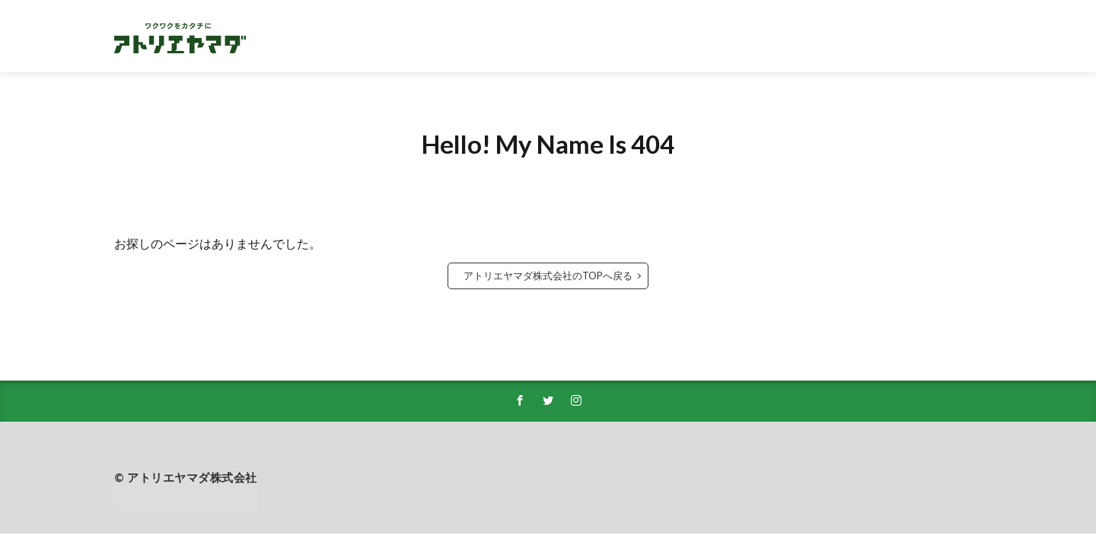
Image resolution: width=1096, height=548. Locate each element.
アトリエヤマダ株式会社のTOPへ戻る (548, 275)
